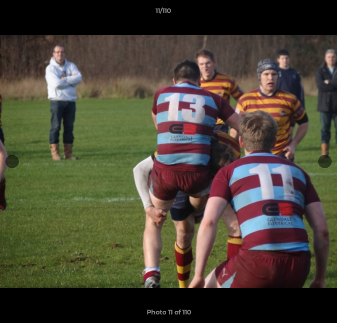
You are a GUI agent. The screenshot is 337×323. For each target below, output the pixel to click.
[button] (304, 13)
